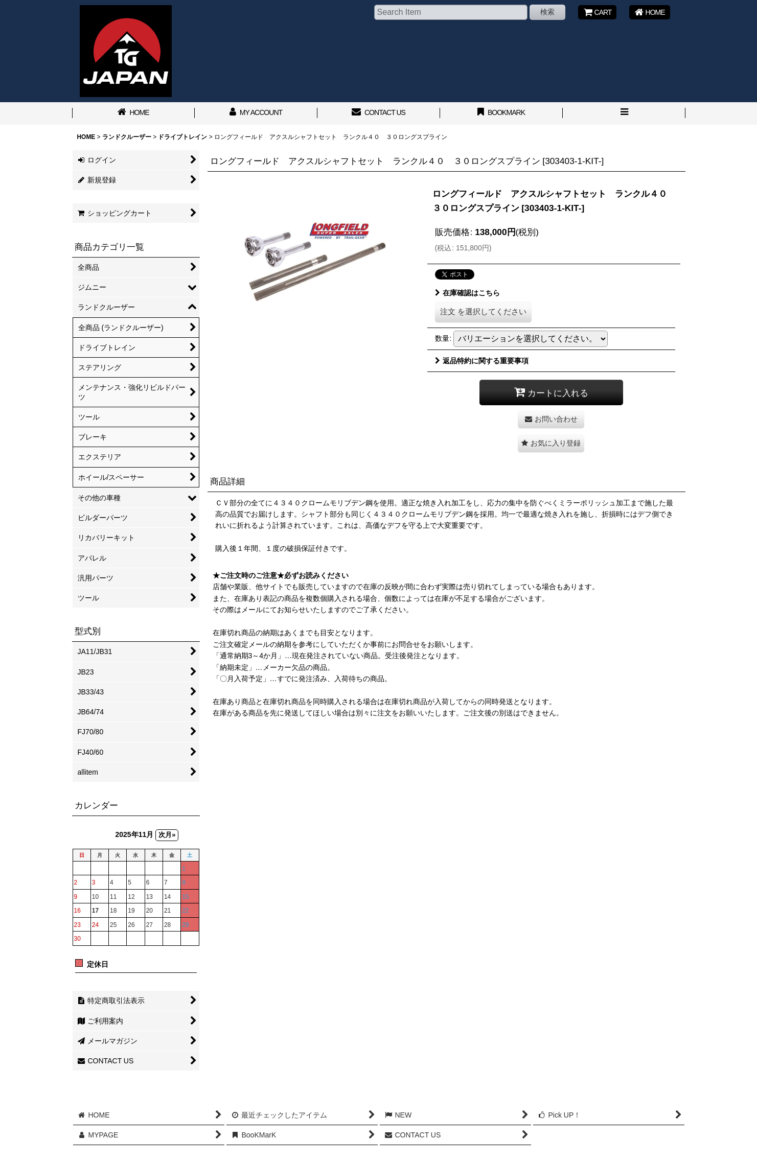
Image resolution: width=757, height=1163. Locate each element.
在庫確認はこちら (467, 293)
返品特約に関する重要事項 (482, 361)
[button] (624, 113)
